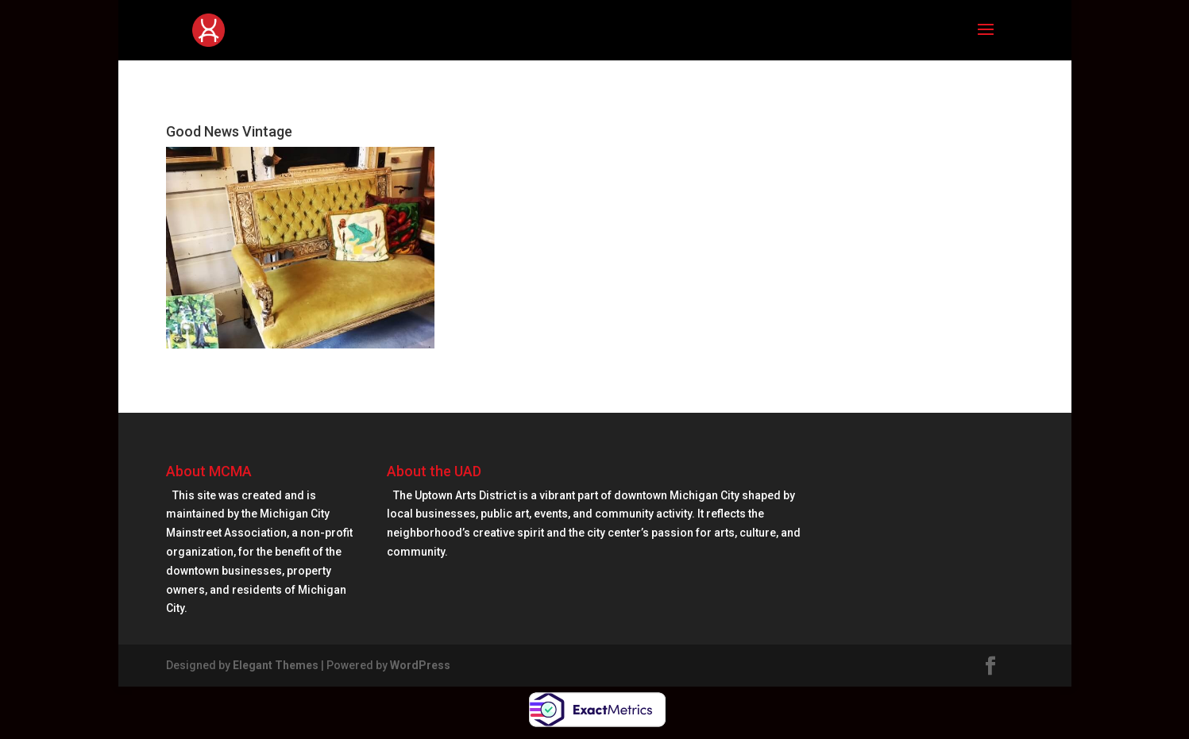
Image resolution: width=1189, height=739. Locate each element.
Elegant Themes (275, 665)
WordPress (420, 665)
